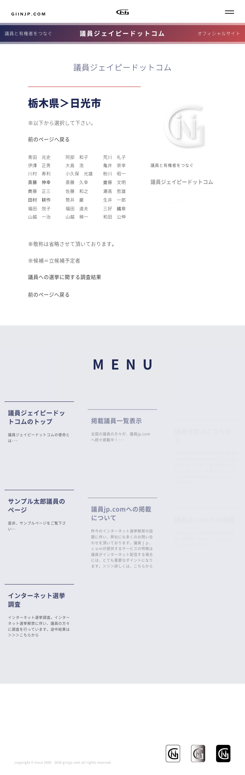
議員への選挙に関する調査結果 (64, 277)
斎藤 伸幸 (39, 182)
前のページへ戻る (49, 139)
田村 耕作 (39, 200)
